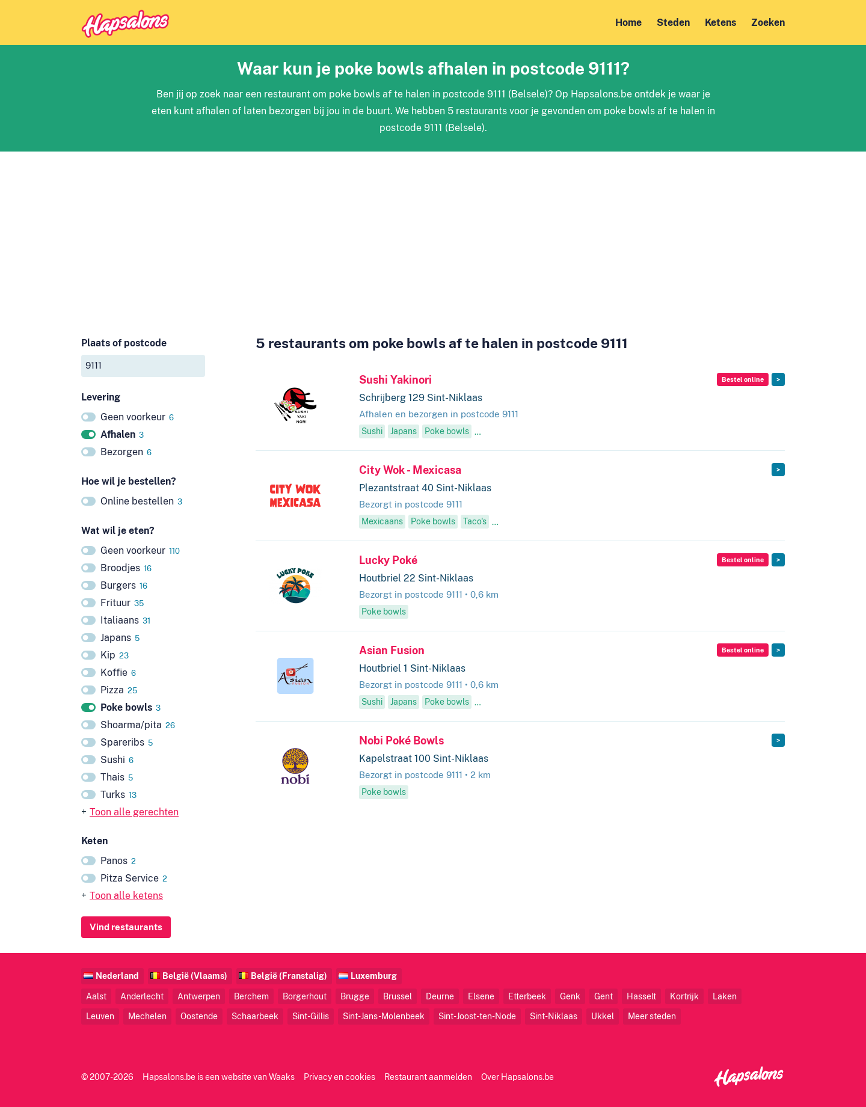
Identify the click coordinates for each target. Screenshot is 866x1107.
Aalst (96, 996)
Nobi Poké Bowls (401, 740)
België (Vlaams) (194, 976)
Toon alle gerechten (134, 812)
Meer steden (652, 1016)
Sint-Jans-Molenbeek (384, 1016)
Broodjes (126, 568)
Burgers (123, 585)
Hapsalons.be (169, 1077)
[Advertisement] (433, 236)
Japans (120, 637)
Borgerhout (305, 996)
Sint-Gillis (310, 1016)
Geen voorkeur (137, 417)
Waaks (282, 1077)
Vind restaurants (126, 927)
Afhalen (122, 434)
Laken (725, 996)
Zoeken (768, 22)
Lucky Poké (388, 560)
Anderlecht (142, 996)
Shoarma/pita (137, 725)
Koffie (118, 672)
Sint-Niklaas (553, 1016)
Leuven (100, 1016)
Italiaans (125, 620)
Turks (118, 794)
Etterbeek (527, 996)
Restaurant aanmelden (428, 1077)
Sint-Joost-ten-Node (477, 1016)
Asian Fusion (392, 650)
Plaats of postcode (124, 343)
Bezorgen (126, 452)
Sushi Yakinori (395, 379)
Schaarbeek (255, 1016)
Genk (570, 996)
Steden (673, 22)
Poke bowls (130, 707)
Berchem (251, 996)
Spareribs (126, 742)
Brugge (354, 996)
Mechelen (147, 1016)
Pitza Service (133, 878)
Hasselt (641, 996)
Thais (116, 777)
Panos (118, 860)
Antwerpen (198, 996)
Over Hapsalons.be (517, 1077)
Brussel (397, 996)
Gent (603, 996)
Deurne (440, 996)
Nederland (117, 976)
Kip (114, 655)
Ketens (720, 22)
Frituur (122, 603)
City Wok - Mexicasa (410, 470)
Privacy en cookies (339, 1077)
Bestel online (743, 379)
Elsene (481, 996)
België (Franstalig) (289, 976)
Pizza (118, 690)
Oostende (199, 1016)
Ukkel (602, 1016)
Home (628, 22)
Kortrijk (684, 996)
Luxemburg (374, 976)
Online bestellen (141, 501)
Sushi (117, 759)
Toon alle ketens (126, 895)
